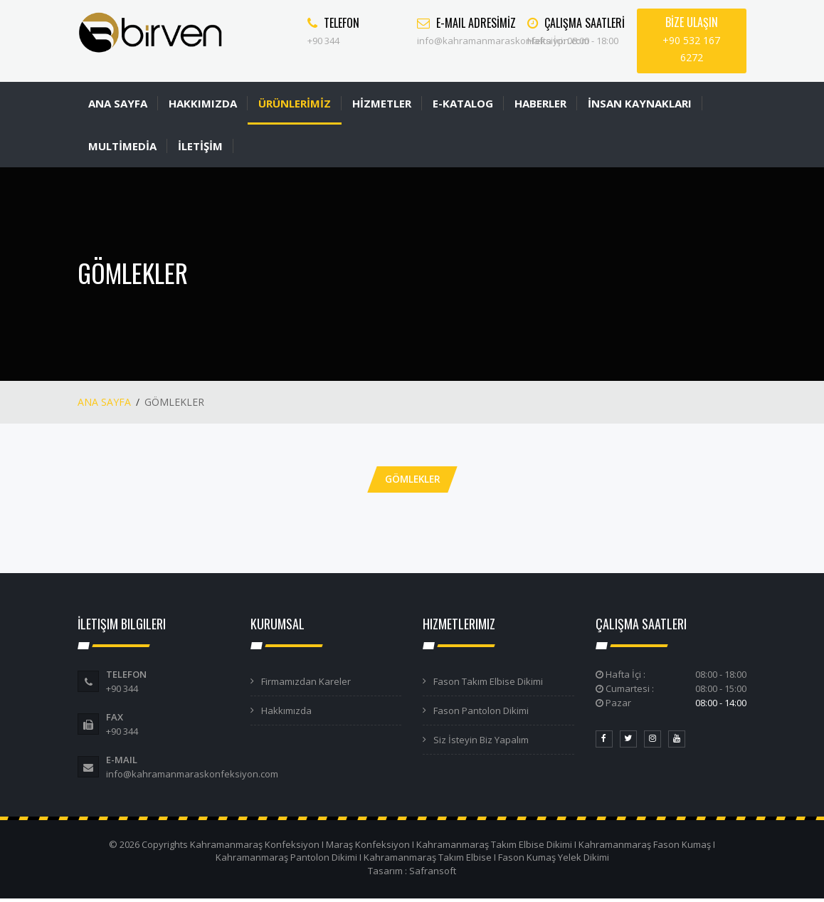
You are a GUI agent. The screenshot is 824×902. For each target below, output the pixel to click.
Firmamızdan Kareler (306, 684)
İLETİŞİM (200, 146)
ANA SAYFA (117, 103)
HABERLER (540, 103)
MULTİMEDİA (122, 146)
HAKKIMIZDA (203, 103)
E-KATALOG (463, 103)
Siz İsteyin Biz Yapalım (481, 742)
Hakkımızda (286, 713)
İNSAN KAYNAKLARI (640, 103)
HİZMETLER (381, 103)
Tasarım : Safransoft (412, 873)
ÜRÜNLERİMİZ (294, 103)
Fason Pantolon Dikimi (481, 713)
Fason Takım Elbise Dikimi (488, 684)
